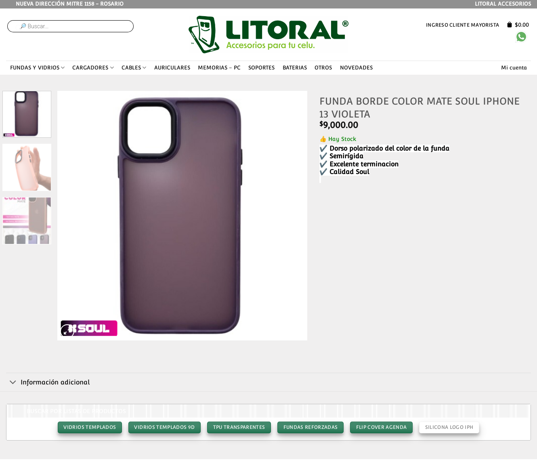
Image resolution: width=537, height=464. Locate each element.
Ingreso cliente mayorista (462, 25)
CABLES (134, 67)
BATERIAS (295, 68)
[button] (67, 331)
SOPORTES (261, 68)
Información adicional (48, 383)
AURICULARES (172, 68)
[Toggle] (13, 383)
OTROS (323, 68)
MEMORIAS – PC (219, 68)
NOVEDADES (356, 68)
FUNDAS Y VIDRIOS (37, 67)
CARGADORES (92, 67)
